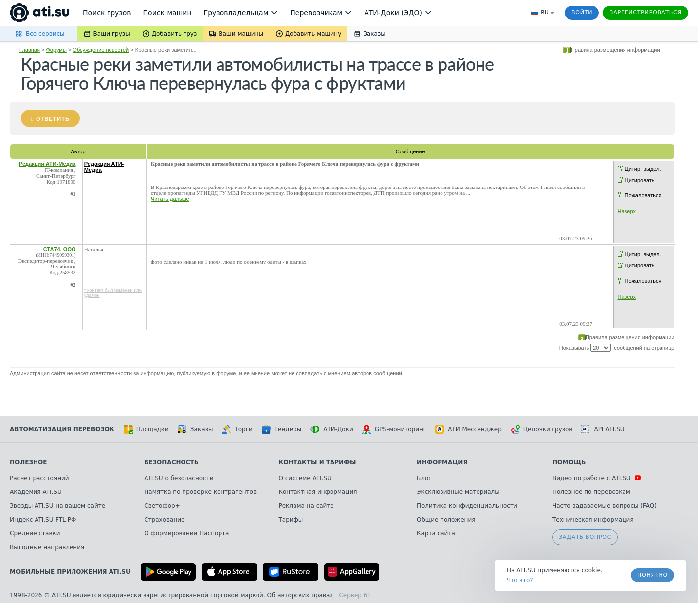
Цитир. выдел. (643, 169)
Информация (442, 462)
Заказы (195, 429)
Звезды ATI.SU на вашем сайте (57, 505)
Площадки (146, 429)
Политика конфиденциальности (467, 505)
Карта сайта (436, 533)
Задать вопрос (585, 537)
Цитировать (640, 180)
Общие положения (446, 519)
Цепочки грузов (542, 429)
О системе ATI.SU (305, 478)
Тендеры (281, 429)
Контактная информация (318, 492)
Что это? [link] (520, 580)
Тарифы (291, 519)
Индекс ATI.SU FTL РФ (43, 519)
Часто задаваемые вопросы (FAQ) (604, 505)
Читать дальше (170, 199)
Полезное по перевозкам (591, 492)
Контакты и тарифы (317, 462)
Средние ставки (35, 533)
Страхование (164, 519)
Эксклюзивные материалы (458, 492)
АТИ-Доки (331, 429)
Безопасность (171, 462)
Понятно (652, 575)
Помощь (569, 462)
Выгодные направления (47, 547)
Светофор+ (162, 505)
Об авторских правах (300, 595)
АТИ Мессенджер (468, 429)
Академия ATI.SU (36, 492)
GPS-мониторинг (394, 429)
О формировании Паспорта (186, 533)
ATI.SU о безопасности (178, 478)
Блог (424, 478)
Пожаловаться (643, 195)
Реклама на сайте (306, 505)
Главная (29, 50)
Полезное (28, 462)
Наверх (627, 211)
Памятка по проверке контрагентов (200, 492)
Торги (236, 429)
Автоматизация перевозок (62, 429)
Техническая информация (593, 519)
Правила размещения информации (615, 50)
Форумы (56, 50)
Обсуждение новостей (101, 50)
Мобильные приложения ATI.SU (70, 571)
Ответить (53, 119)
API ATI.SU (602, 429)
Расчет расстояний (39, 478)
